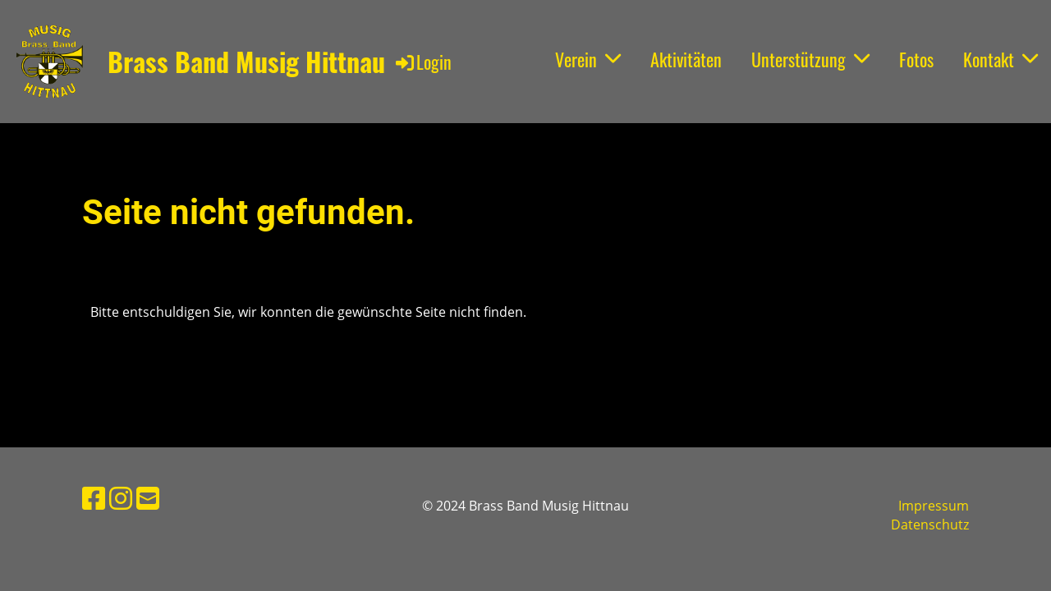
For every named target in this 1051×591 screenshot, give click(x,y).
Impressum (933, 506)
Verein (588, 59)
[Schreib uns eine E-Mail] (147, 497)
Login (422, 61)
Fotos (916, 59)
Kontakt (1000, 59)
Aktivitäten (686, 59)
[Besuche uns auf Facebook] (93, 497)
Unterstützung (810, 59)
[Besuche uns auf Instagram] (120, 497)
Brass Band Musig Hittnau (246, 62)
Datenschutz (930, 524)
